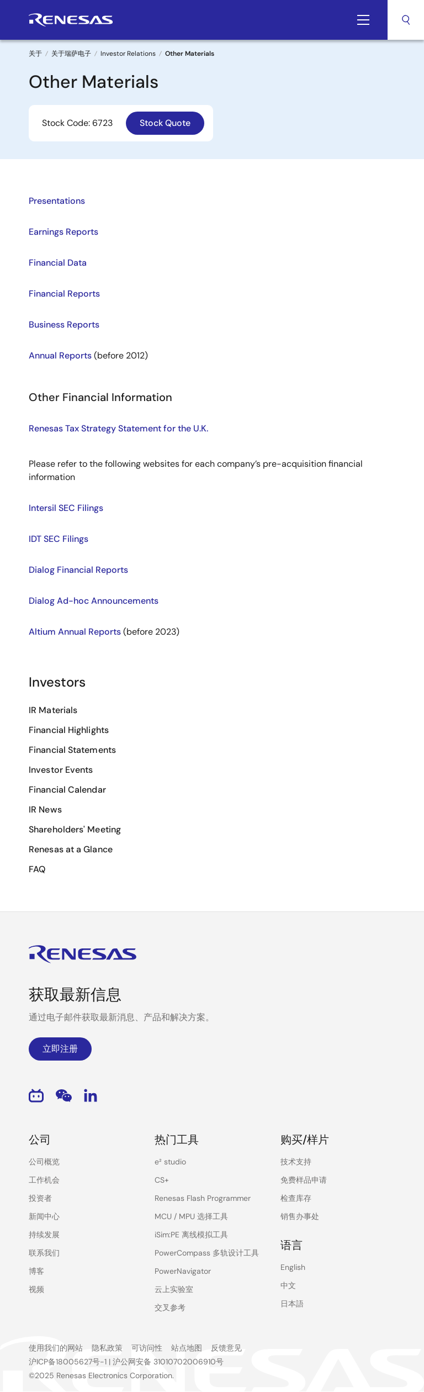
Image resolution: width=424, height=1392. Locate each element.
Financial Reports (64, 293)
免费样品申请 (303, 1180)
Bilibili (36, 1095)
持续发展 (44, 1235)
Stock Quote (165, 123)
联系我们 (44, 1253)
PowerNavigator (183, 1271)
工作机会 (44, 1180)
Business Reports (64, 324)
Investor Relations (128, 53)
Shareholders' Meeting (75, 829)
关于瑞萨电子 (71, 53)
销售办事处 (299, 1216)
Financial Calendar (67, 789)
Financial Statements (72, 750)
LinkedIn (90, 1095)
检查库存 (295, 1198)
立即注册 (60, 1048)
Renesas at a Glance (71, 849)
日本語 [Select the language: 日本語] (292, 1304)
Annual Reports (60, 355)
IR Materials (53, 710)
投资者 (40, 1198)
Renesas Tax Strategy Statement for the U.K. (118, 428)
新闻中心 (44, 1216)
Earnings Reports (63, 232)
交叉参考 (170, 1307)
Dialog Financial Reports (78, 570)
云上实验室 (174, 1289)
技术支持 (295, 1162)
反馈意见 (226, 1348)
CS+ (162, 1180)
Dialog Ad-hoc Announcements (93, 601)
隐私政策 (107, 1348)
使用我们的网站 (56, 1348)
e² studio (170, 1162)
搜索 (406, 20)
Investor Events (61, 770)
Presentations (57, 201)
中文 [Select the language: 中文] (288, 1285)
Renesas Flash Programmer (203, 1198)
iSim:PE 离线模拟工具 (191, 1235)
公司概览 (44, 1162)
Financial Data (58, 262)
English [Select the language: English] (292, 1267)
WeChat (64, 1095)
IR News (45, 809)
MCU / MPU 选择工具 (191, 1216)
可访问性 (146, 1348)
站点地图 (186, 1348)
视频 (36, 1289)
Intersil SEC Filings (66, 508)
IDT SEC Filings (58, 539)
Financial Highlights (69, 730)
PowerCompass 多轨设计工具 (207, 1253)
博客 (36, 1271)
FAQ (37, 869)
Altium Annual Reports (75, 631)
